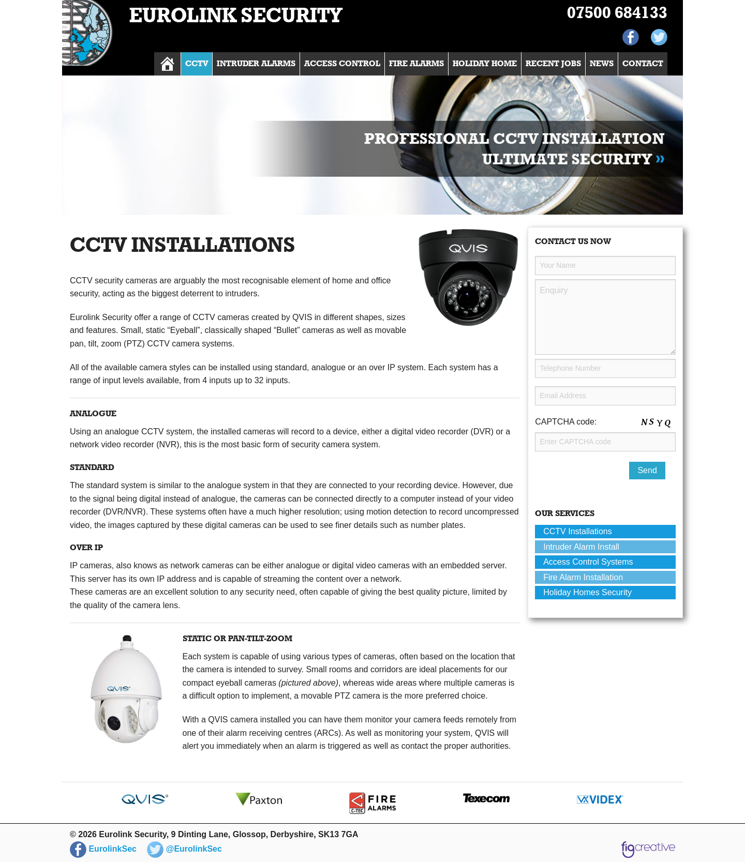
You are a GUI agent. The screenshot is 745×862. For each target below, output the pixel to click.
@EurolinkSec (184, 848)
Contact (642, 63)
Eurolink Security (235, 16)
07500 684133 (617, 13)
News (602, 63)
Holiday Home (485, 63)
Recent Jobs (553, 63)
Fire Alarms (416, 63)
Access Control (342, 63)
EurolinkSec (103, 848)
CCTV (196, 63)
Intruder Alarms (256, 63)
